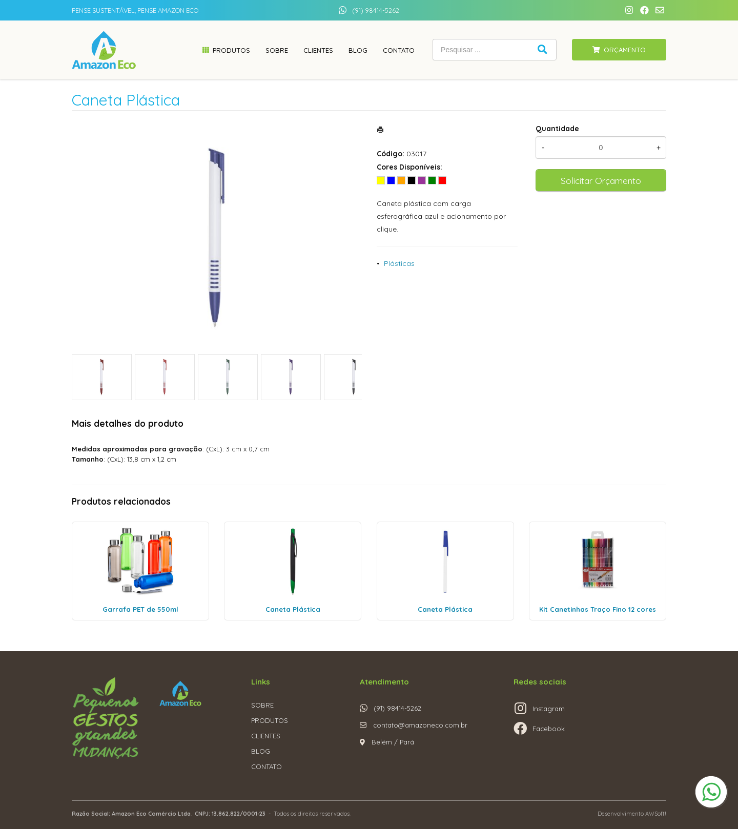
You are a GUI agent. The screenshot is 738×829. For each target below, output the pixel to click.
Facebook (548, 728)
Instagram (548, 708)
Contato (399, 50)
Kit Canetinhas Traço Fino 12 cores (597, 609)
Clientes (318, 50)
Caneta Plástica (292, 609)
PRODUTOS (269, 720)
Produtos (231, 50)
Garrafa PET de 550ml (140, 609)
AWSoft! (655, 813)
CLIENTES (265, 736)
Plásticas (399, 263)
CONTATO (266, 766)
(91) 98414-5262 (375, 10)
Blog (357, 50)
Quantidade (557, 128)
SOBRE (262, 705)
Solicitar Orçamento (601, 180)
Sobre (276, 50)
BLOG (260, 751)
